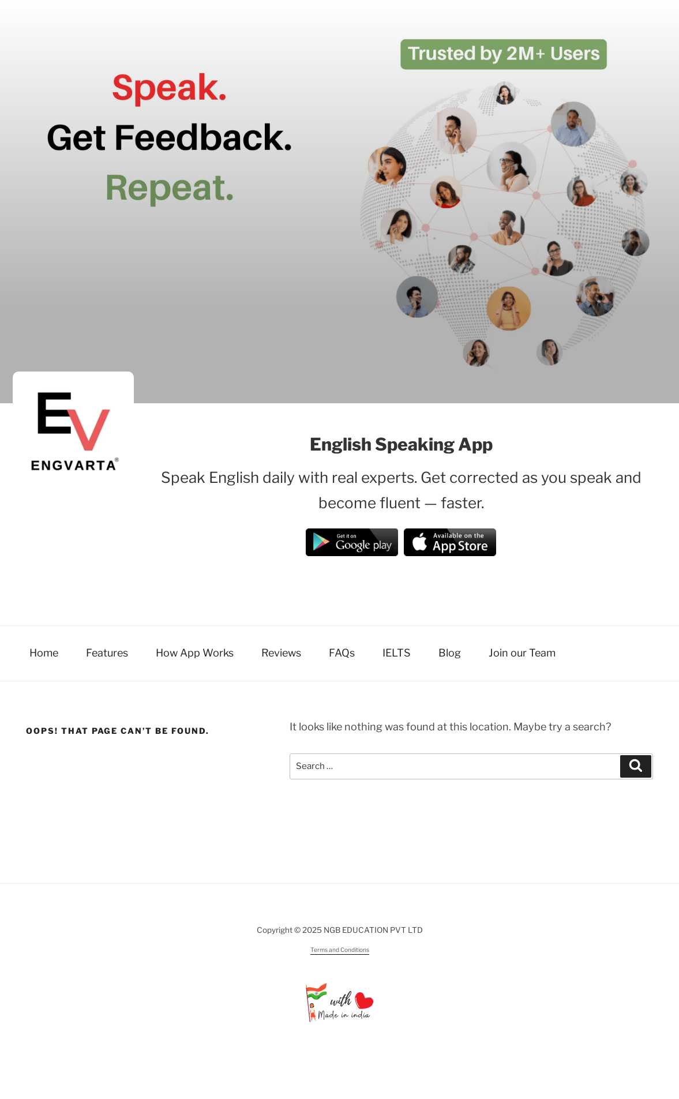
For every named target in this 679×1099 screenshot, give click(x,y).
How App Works (195, 653)
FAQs (342, 653)
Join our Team (522, 653)
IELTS (396, 653)
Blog (449, 653)
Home (43, 653)
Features (107, 653)
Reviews (281, 653)
